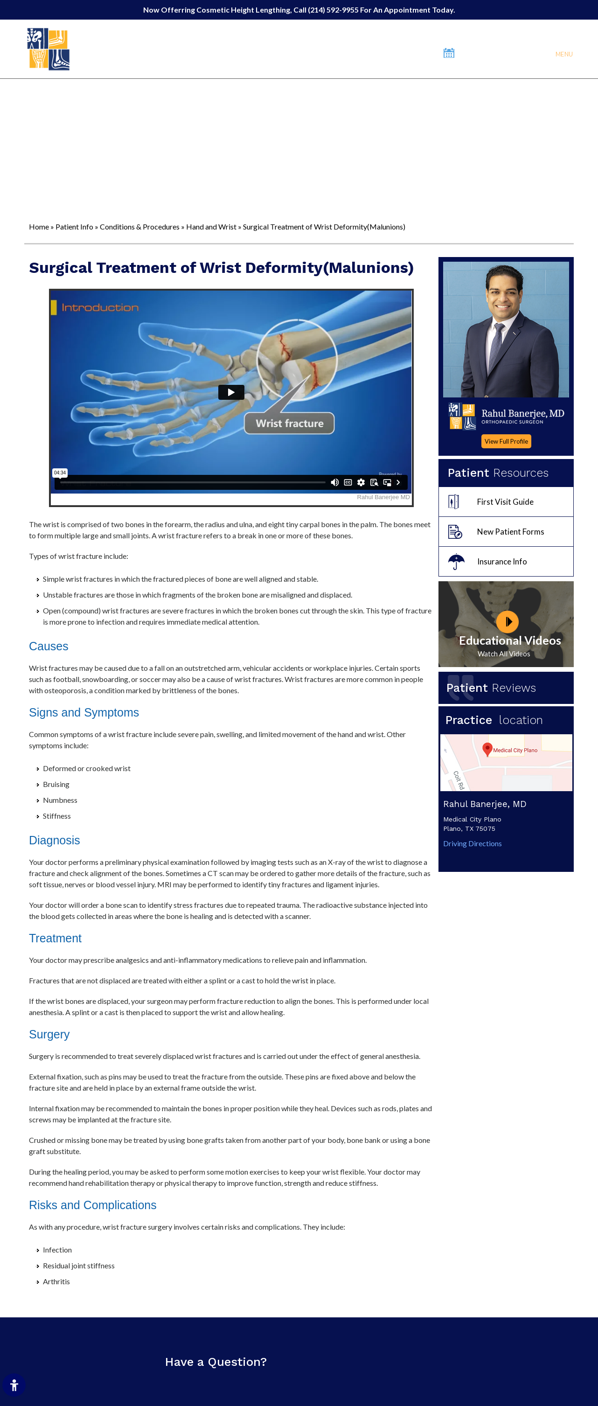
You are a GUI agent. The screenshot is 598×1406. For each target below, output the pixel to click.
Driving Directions (472, 843)
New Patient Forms (510, 531)
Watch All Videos (504, 653)
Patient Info (74, 226)
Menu (563, 53)
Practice (497, 720)
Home (39, 226)
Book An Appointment (497, 53)
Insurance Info (502, 561)
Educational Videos (510, 640)
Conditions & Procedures (140, 226)
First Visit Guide (505, 502)
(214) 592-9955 (334, 9)
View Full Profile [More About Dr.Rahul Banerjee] (506, 441)
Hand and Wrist (211, 226)
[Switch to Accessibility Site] (14, 1385)
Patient (491, 688)
